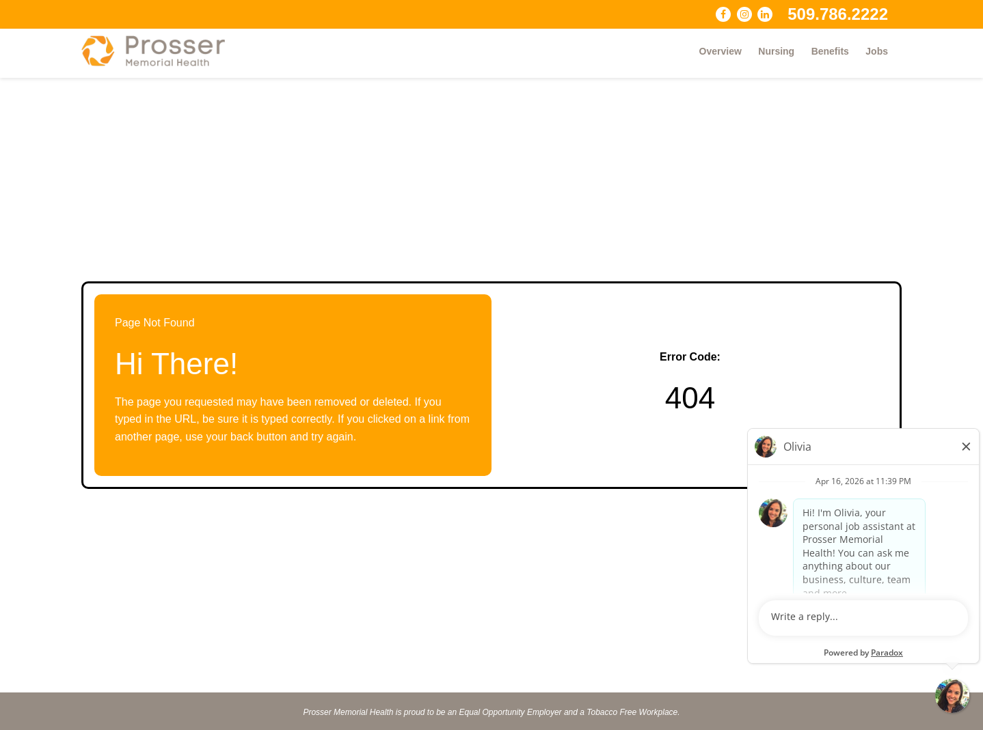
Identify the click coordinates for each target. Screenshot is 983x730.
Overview (720, 51)
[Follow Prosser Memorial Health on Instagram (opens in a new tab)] (744, 14)
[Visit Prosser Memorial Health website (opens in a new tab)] (160, 51)
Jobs (876, 51)
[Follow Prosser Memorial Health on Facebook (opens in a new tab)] (723, 14)
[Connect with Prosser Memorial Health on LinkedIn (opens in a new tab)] (764, 14)
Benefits (830, 51)
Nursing (776, 51)
